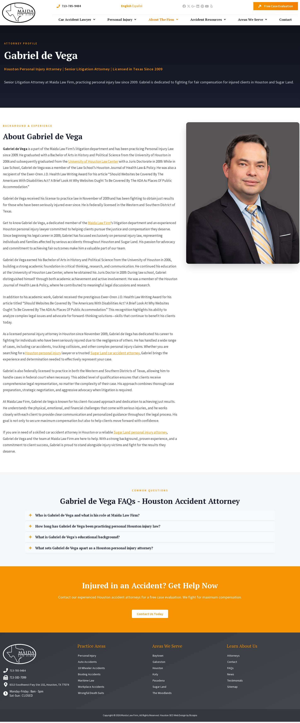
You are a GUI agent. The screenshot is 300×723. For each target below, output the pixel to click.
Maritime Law (86, 682)
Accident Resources (208, 19)
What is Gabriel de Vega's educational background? (82, 537)
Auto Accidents (88, 663)
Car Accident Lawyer (76, 19)
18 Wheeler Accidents (92, 669)
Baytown (158, 657)
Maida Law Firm (99, 223)
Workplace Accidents (91, 688)
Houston (158, 669)
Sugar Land (160, 688)
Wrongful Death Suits (92, 694)
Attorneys (233, 657)
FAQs (230, 669)
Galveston (159, 663)
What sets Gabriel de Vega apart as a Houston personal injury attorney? (101, 549)
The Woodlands (163, 694)
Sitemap (232, 688)
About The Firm (163, 19)
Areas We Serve (252, 19)
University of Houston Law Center (93, 161)
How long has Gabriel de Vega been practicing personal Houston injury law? (105, 526)
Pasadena (159, 682)
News (231, 675)
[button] (150, 515)
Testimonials (235, 682)
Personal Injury (121, 19)
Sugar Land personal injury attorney (140, 432)
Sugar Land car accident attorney (115, 353)
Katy (156, 675)
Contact (285, 19)
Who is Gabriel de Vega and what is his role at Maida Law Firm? (94, 515)
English (126, 6)
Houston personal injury (43, 353)
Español (137, 6)
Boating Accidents (90, 675)
